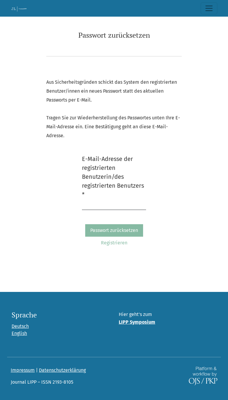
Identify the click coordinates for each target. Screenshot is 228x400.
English (19, 333)
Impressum (23, 370)
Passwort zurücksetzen (114, 230)
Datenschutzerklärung (62, 370)
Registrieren (114, 243)
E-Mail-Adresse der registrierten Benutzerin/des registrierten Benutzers (113, 176)
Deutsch (20, 326)
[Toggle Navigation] (209, 8)
